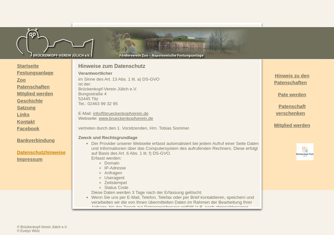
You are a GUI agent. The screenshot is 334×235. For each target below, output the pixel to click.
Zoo (21, 80)
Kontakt (26, 121)
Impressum (29, 159)
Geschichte (30, 100)
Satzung (26, 107)
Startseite (28, 66)
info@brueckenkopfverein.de (120, 113)
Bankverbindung (36, 140)
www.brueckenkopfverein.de (126, 118)
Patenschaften (33, 86)
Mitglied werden (35, 93)
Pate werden (292, 94)
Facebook (28, 128)
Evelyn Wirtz (30, 231)
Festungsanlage (35, 72)
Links (23, 114)
